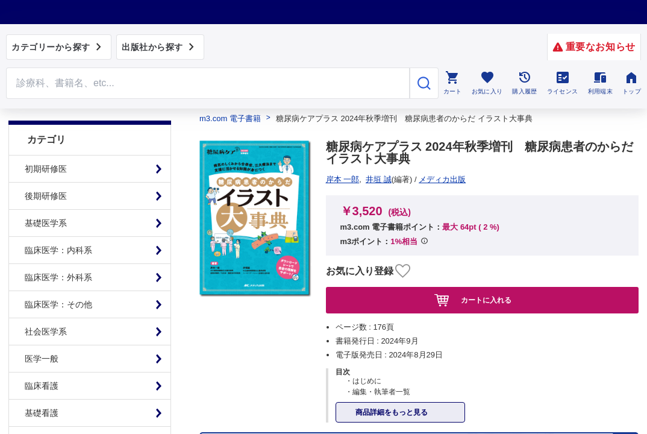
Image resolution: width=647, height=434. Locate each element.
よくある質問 (260, 251)
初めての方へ (330, 251)
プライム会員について (61, 251)
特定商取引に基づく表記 (169, 251)
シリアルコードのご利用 (474, 251)
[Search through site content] (208, 83)
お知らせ (391, 251)
